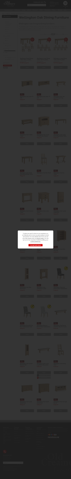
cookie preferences (35, 241)
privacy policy (40, 238)
